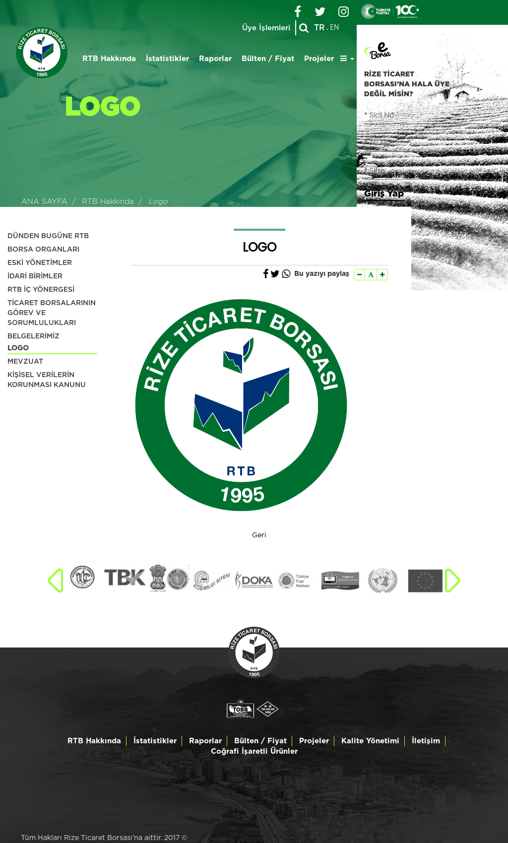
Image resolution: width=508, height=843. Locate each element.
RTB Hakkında (109, 59)
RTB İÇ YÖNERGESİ (40, 289)
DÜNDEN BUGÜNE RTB (48, 236)
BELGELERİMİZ (33, 336)
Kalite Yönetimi (370, 741)
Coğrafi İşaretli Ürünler (254, 751)
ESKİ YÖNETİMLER (39, 262)
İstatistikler (167, 59)
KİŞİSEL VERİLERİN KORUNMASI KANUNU (46, 380)
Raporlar (215, 59)
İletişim (426, 741)
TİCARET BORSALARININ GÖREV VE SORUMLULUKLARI (51, 313)
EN (334, 28)
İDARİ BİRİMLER (35, 276)
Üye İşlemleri (266, 28)
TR (319, 28)
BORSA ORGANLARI (43, 249)
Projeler (319, 59)
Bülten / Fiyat (268, 59)
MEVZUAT (25, 361)
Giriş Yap (384, 193)
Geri (259, 535)
